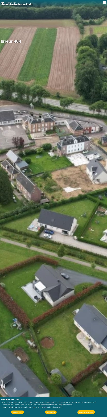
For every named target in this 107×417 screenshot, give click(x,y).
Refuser (51, 412)
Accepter (17, 412)
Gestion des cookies (54, 407)
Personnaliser (86, 412)
